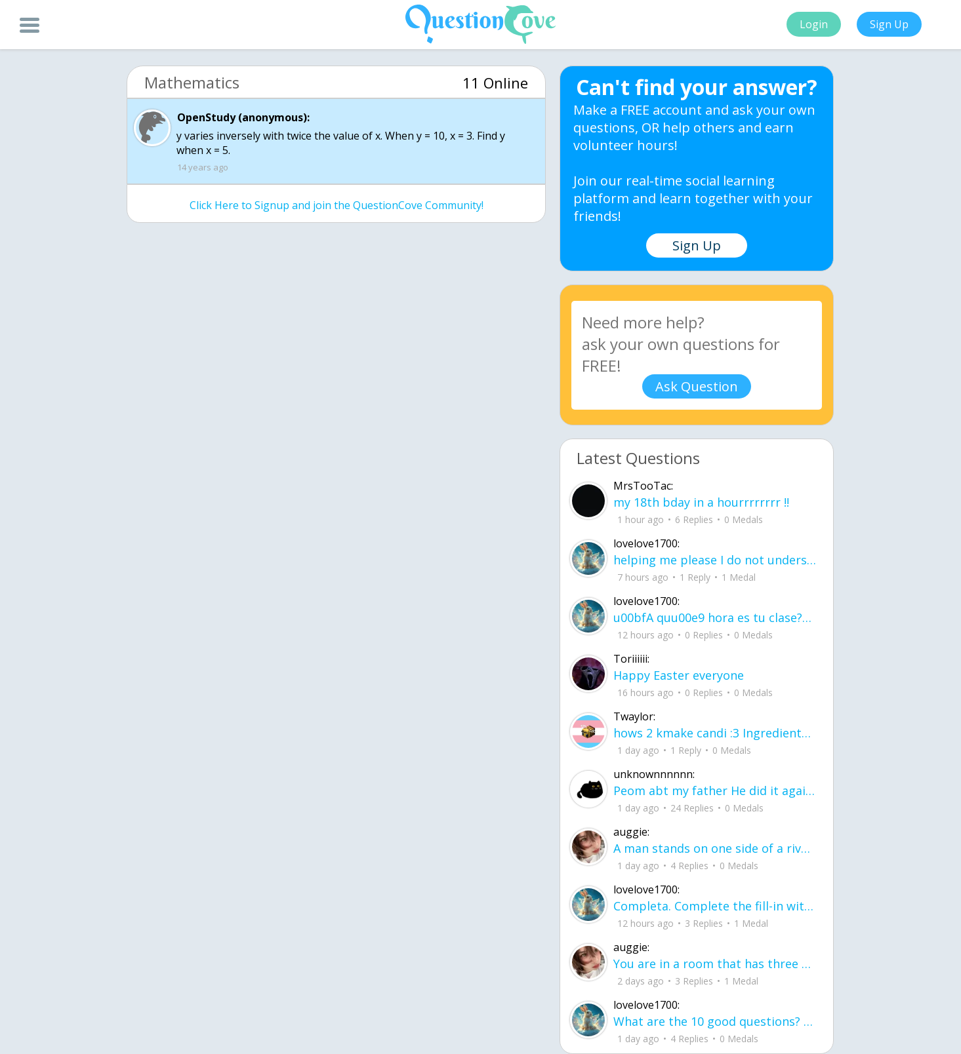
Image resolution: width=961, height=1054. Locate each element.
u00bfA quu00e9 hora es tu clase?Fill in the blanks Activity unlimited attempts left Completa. (715, 617)
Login (814, 24)
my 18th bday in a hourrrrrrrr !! (701, 502)
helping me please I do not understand (715, 560)
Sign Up (889, 24)
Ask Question (696, 386)
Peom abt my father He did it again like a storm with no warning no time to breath (715, 790)
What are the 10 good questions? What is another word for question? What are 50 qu (715, 1021)
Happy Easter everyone (678, 675)
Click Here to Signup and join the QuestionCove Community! (336, 205)
